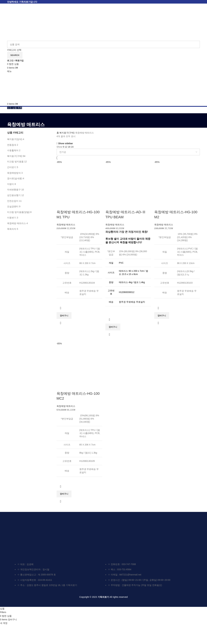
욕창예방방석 (14, 173)
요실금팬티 (12, 206)
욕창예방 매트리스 (16, 223)
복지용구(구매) (14, 156)
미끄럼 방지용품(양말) (18, 212)
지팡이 (10, 184)
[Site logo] (25, 22)
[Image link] (35, 535)
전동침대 (11, 145)
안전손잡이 (12, 201)
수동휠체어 (12, 150)
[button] (64, 315)
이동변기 (11, 217)
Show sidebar (65, 143)
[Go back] (11, 117)
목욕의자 (11, 229)
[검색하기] (103, 44)
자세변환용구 (14, 189)
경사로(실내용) (14, 178)
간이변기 (11, 167)
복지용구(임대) (14, 139)
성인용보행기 (14, 195)
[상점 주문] (128, 152)
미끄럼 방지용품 (15, 161)
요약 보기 (61, 323)
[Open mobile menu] (9, 71)
